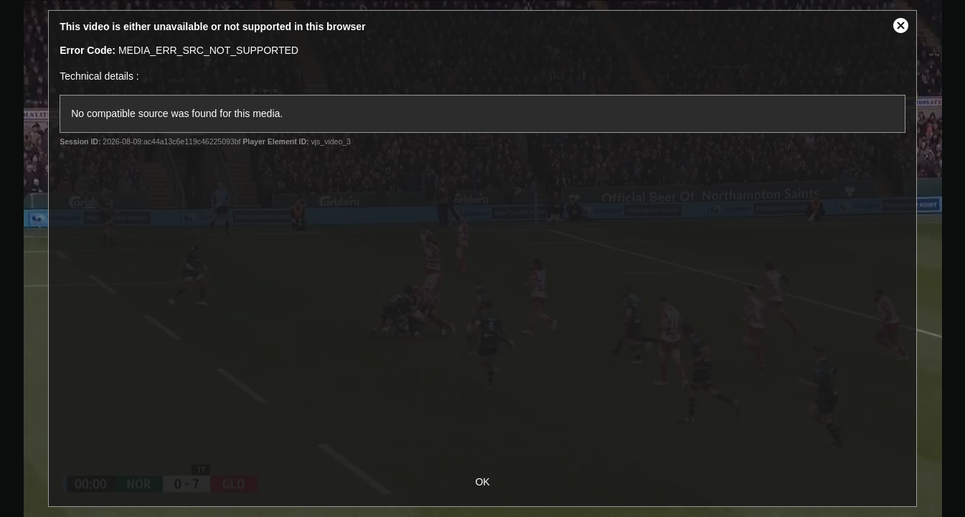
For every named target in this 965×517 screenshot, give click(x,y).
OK (482, 482)
